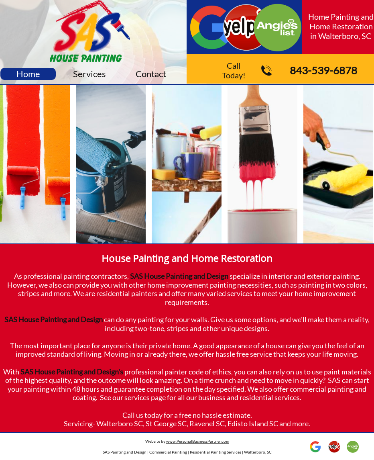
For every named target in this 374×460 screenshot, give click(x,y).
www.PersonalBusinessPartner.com (197, 441)
